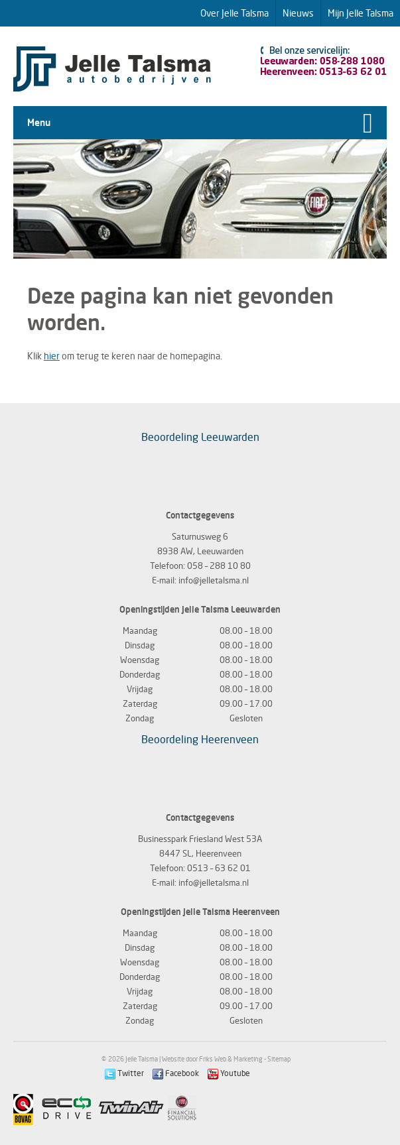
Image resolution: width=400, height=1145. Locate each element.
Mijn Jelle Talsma (360, 13)
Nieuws (298, 13)
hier (52, 355)
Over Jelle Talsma (234, 13)
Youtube (229, 1073)
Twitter (124, 1073)
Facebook (176, 1073)
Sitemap (279, 1059)
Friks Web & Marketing (231, 1059)
